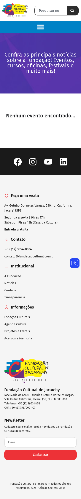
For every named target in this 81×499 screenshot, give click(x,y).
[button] (40, 27)
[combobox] (50, 10)
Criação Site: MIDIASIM (51, 487)
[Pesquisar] (73, 10)
